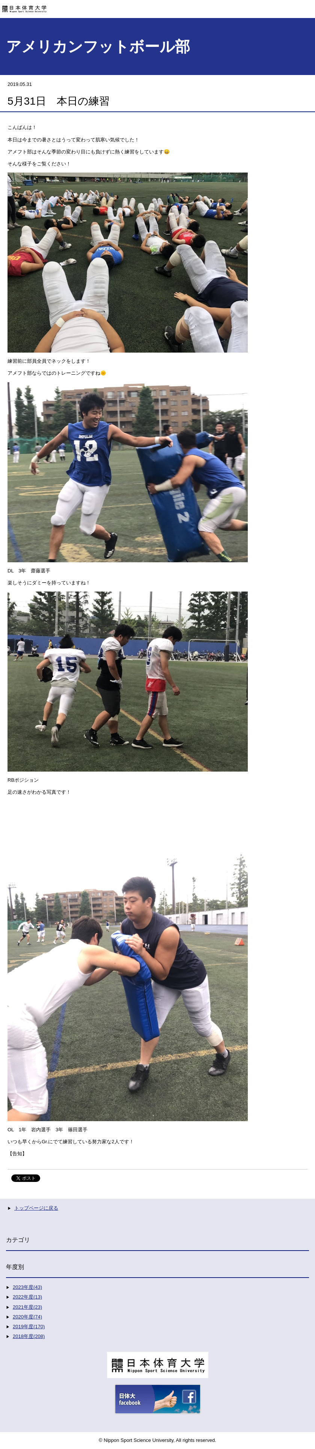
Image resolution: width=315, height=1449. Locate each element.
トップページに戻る (36, 1208)
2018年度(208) (29, 1336)
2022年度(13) (27, 1297)
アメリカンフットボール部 (98, 46)
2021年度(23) (27, 1307)
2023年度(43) (27, 1287)
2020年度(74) (27, 1317)
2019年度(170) (29, 1326)
